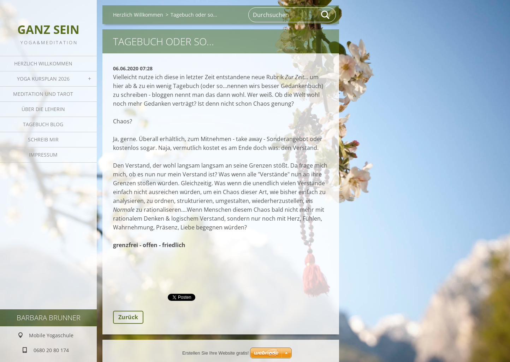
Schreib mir (43, 139)
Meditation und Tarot (43, 93)
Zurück (128, 317)
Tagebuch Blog (43, 124)
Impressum (43, 154)
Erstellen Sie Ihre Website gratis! (215, 353)
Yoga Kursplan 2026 (43, 78)
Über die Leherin (43, 109)
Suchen (325, 15)
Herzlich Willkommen (43, 63)
